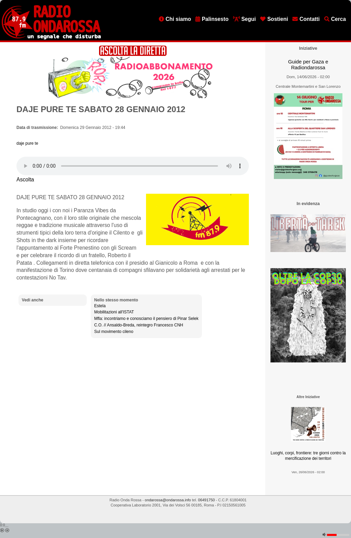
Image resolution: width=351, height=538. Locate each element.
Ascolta (25, 179)
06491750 (206, 500)
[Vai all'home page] (51, 38)
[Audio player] (132, 166)
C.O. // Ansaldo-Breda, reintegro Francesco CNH (138, 325)
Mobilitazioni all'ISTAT (114, 312)
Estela (100, 305)
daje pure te (27, 143)
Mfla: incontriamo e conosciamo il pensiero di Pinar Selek (146, 318)
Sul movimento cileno (113, 331)
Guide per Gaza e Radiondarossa (308, 64)
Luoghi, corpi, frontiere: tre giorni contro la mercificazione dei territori (308, 456)
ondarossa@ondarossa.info (168, 500)
